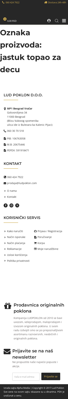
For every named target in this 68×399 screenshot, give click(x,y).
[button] (49, 20)
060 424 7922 (12, 2)
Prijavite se (50, 376)
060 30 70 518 (15, 131)
